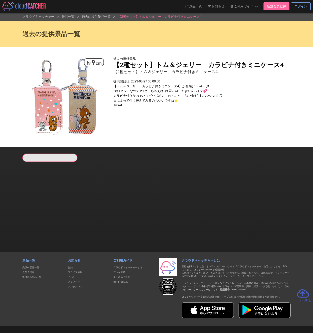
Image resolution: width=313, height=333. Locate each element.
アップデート (75, 261)
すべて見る (38, 214)
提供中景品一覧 (30, 247)
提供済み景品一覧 (32, 256)
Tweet (117, 105)
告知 (70, 247)
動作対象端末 (120, 261)
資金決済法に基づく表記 (146, 315)
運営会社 (231, 315)
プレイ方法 (119, 251)
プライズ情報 (75, 251)
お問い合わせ (210, 315)
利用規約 (121, 315)
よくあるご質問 (121, 256)
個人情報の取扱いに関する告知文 (91, 315)
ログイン (300, 6)
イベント (72, 256)
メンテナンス (75, 266)
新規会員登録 (276, 6)
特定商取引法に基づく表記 (181, 315)
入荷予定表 (28, 251)
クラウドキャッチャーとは (127, 247)
